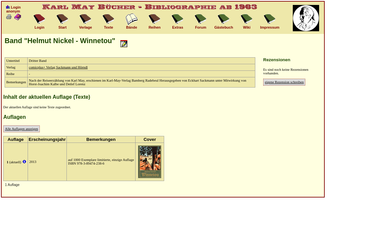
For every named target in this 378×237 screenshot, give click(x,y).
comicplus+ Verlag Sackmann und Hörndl (58, 67)
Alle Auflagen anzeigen (21, 129)
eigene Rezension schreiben (284, 82)
